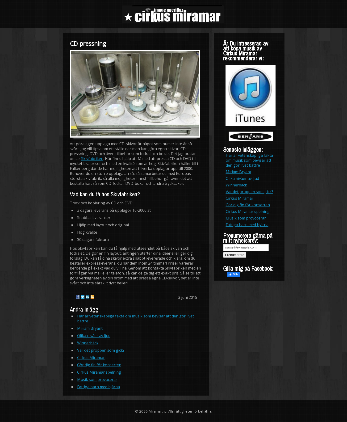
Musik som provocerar (97, 379)
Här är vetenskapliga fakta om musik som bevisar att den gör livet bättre (135, 318)
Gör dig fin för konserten (99, 364)
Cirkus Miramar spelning (99, 372)
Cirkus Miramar (91, 357)
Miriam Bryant (90, 328)
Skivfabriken (92, 158)
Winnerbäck (87, 343)
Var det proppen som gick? (101, 350)
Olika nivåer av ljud (93, 335)
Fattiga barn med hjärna (98, 386)
